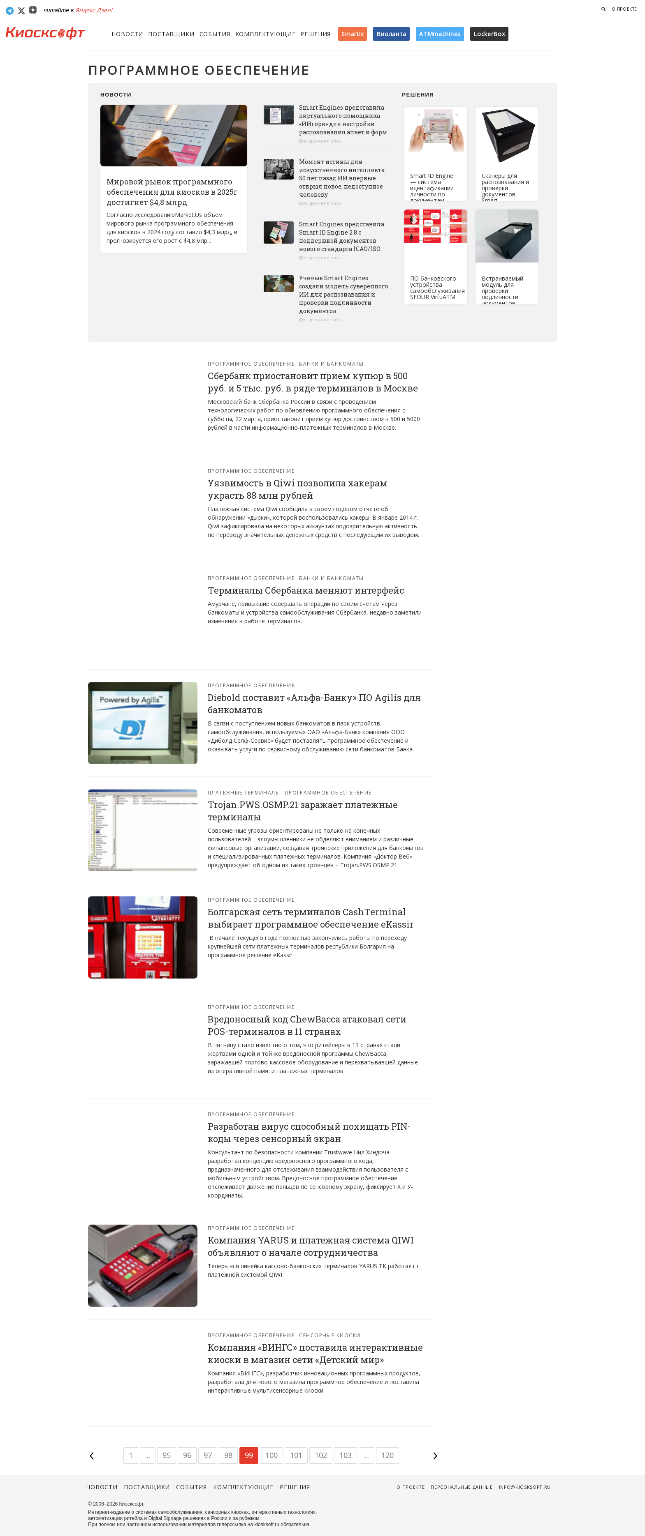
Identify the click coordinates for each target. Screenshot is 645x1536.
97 (208, 1455)
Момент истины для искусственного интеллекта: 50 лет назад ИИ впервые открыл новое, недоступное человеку (342, 178)
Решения (315, 34)
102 (321, 1455)
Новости (127, 34)
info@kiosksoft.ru (525, 1487)
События (215, 34)
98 (228, 1455)
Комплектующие (265, 34)
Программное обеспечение (251, 363)
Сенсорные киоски (329, 1335)
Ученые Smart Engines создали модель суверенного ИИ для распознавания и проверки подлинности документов (343, 294)
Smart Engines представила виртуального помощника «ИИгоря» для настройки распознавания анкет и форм (343, 120)
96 (187, 1455)
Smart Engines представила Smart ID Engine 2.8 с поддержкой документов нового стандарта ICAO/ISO (341, 236)
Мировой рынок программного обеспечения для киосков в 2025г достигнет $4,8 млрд (172, 192)
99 (249, 1455)
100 (271, 1455)
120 (387, 1455)
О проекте (624, 9)
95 (166, 1455)
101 (296, 1455)
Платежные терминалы (244, 792)
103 (345, 1455)
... (147, 1455)
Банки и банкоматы (331, 363)
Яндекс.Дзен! (93, 10)
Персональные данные (462, 1487)
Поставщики (171, 34)
